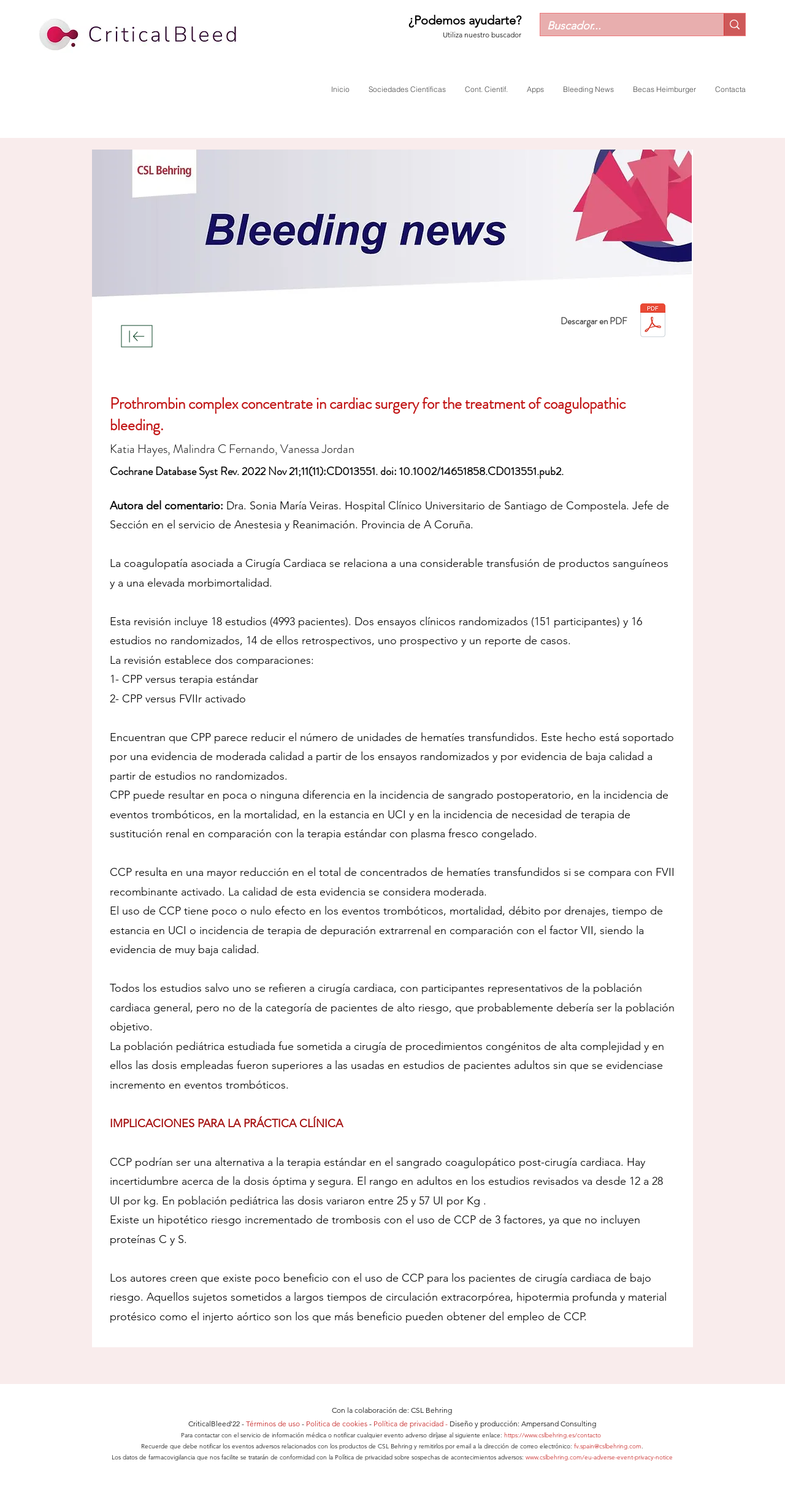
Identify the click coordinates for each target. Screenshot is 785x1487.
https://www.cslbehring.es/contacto (553, 1435)
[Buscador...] (622, 26)
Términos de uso (273, 1423)
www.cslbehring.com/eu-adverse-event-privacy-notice (599, 1457)
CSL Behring (431, 1410)
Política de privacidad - (411, 1423)
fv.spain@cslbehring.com (607, 1446)
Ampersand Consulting (558, 1423)
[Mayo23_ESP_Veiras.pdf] (652, 321)
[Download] (137, 336)
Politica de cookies (336, 1423)
